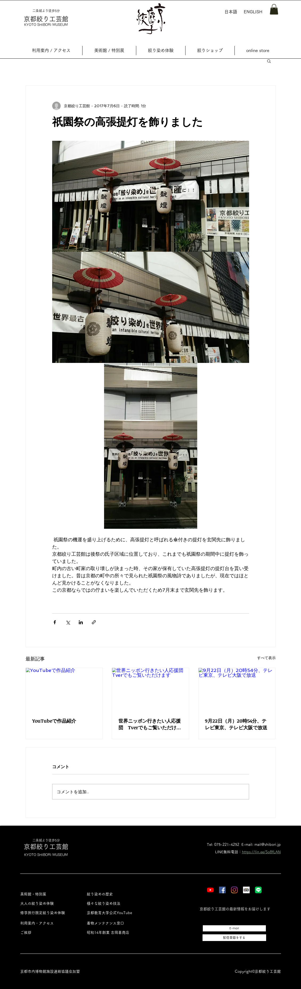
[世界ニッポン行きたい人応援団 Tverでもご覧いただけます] (150, 689)
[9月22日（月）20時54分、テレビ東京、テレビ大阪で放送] (237, 689)
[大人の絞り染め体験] (47, 903)
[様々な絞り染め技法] (114, 903)
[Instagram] (234, 890)
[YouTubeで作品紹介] (64, 689)
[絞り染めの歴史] (114, 894)
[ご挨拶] (47, 932)
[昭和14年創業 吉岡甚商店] (114, 932)
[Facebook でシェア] (54, 622)
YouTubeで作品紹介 (54, 721)
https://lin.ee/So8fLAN (261, 852)
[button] (274, 9)
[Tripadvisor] (246, 890)
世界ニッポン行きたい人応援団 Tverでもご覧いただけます (149, 724)
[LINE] (258, 890)
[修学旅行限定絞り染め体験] (47, 913)
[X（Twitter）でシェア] (67, 622)
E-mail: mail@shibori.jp (261, 844)
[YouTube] (210, 890)
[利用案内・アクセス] (47, 923)
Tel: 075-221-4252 (223, 844)
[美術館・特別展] (47, 894)
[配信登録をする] (234, 937)
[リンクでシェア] (93, 622)
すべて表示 (266, 658)
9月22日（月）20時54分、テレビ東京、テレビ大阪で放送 (236, 724)
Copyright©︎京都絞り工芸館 (258, 971)
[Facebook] (222, 890)
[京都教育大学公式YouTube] (114, 913)
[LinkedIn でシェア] (80, 622)
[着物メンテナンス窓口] (114, 923)
